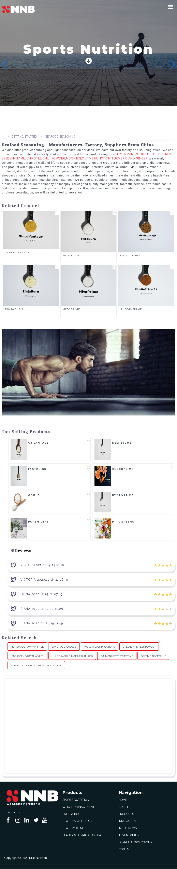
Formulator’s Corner (135, 842)
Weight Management (78, 807)
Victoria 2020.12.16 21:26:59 (44, 580)
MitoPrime (71, 309)
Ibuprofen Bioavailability (27, 656)
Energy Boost (73, 814)
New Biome (122, 442)
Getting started (24, 136)
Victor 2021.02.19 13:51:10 (42, 565)
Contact (125, 849)
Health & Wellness (76, 821)
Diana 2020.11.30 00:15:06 (41, 609)
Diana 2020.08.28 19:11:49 (41, 623)
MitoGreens (123, 521)
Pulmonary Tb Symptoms (117, 656)
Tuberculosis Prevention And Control (36, 665)
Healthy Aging (73, 828)
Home (123, 800)
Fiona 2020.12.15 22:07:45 (41, 594)
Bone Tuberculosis (63, 647)
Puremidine (38, 521)
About (123, 807)
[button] (170, 7)
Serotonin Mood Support (137, 154)
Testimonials (128, 835)
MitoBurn (71, 255)
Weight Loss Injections (99, 647)
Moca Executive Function (88, 158)
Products (126, 814)
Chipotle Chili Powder (46, 158)
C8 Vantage (38, 442)
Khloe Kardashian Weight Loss (72, 656)
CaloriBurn (130, 255)
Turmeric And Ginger (130, 158)
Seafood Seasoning (60, 136)
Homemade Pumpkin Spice (27, 647)
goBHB (34, 495)
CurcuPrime (123, 469)
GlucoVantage (17, 252)
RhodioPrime (131, 309)
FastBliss (37, 469)
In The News (128, 828)
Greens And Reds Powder (139, 647)
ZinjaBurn (14, 309)
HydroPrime (123, 495)
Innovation (127, 821)
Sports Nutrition (75, 800)
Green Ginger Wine (153, 656)
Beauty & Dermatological (82, 835)
